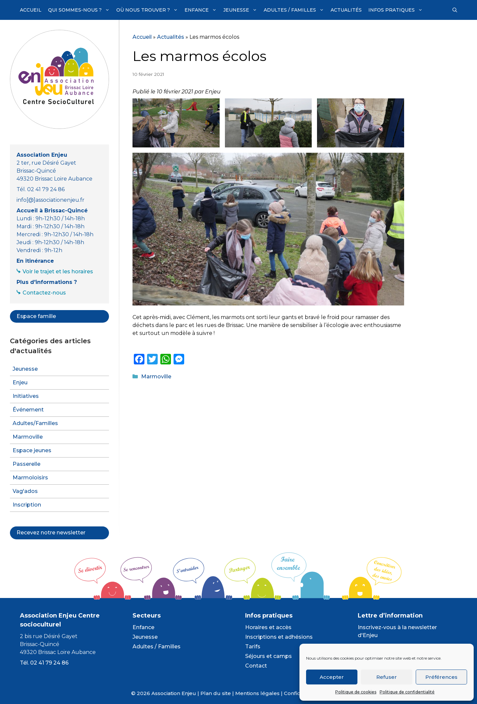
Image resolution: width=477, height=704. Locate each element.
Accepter (332, 677)
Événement (28, 409)
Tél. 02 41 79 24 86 (44, 663)
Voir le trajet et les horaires (58, 271)
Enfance (202, 10)
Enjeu (20, 382)
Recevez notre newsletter (51, 532)
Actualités (346, 10)
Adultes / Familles (295, 10)
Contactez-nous (44, 293)
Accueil (30, 10)
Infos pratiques (397, 10)
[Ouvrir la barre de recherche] (454, 10)
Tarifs (252, 646)
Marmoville (156, 376)
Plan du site (215, 693)
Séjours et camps (268, 656)
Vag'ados (25, 491)
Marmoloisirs (30, 477)
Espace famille (36, 316)
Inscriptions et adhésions (279, 637)
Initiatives (26, 396)
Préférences (441, 677)
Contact (256, 666)
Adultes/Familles (35, 423)
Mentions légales (257, 693)
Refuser (386, 677)
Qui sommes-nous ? (80, 10)
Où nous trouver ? (148, 10)
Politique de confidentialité (407, 691)
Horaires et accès (268, 627)
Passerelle (26, 464)
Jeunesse (241, 10)
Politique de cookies (355, 691)
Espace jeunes (32, 450)
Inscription (27, 505)
